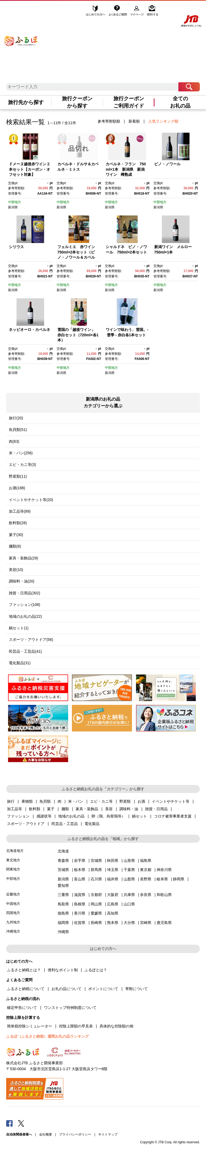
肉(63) (14, 441)
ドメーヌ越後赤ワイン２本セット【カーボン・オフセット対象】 (29, 169)
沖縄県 (63, 932)
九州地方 (13, 922)
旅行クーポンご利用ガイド (128, 102)
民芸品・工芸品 (65, 824)
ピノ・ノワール (167, 164)
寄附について (136, 989)
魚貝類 (45, 801)
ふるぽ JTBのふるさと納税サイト (21, 37)
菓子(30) (16, 535)
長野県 (145, 879)
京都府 (96, 894)
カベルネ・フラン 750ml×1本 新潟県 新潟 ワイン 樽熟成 (127, 169)
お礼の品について (67, 989)
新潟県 (13, 207)
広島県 (112, 904)
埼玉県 (112, 869)
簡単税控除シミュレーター (29, 1026)
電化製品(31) (20, 663)
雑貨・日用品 (156, 809)
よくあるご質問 (118, 10)
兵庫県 (129, 894)
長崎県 (96, 922)
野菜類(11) (18, 476)
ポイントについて (103, 989)
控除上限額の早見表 (76, 1026)
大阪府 (112, 894)
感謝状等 (44, 816)
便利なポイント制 (63, 970)
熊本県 (112, 922)
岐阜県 (162, 879)
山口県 (129, 904)
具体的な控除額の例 (116, 1026)
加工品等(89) (20, 511)
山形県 (129, 860)
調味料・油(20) (21, 581)
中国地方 (13, 904)
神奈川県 (164, 869)
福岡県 (63, 922)
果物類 (27, 801)
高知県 (112, 913)
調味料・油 (128, 809)
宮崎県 (145, 922)
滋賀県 (79, 894)
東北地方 (13, 860)
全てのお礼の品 (180, 102)
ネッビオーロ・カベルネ (29, 329)
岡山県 (96, 904)
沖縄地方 (13, 931)
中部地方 (14, 202)
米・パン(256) (21, 453)
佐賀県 (79, 922)
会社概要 (45, 1134)
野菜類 (125, 801)
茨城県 (63, 869)
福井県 (112, 879)
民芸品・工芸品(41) (25, 651)
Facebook (9, 1123)
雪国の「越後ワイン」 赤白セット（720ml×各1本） (78, 334)
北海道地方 (15, 851)
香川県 (79, 913)
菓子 (50, 809)
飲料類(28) (18, 523)
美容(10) (16, 569)
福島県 (145, 860)
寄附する (152, 10)
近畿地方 (13, 894)
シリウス (16, 247)
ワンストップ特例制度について (70, 1007)
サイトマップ (107, 1134)
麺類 (65, 809)
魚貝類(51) (18, 429)
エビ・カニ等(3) (22, 464)
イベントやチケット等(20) (31, 500)
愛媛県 (96, 913)
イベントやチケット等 (170, 801)
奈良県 (145, 894)
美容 (109, 809)
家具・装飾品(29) (23, 558)
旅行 (10, 801)
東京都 (145, 869)
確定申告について (22, 1007)
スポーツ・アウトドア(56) (31, 639)
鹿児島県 (164, 922)
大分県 (129, 922)
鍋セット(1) (18, 628)
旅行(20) (16, 418)
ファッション (18, 816)
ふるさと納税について (26, 989)
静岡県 (178, 879)
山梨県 (129, 879)
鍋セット (139, 816)
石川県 (96, 879)
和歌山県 (164, 894)
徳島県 (63, 913)
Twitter (21, 1123)
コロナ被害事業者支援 (173, 816)
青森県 (63, 860)
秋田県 (112, 860)
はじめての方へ (95, 10)
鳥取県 (63, 904)
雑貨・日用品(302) (24, 593)
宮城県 (96, 860)
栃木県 (79, 869)
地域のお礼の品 (71, 816)
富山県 (79, 879)
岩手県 (79, 860)
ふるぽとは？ (95, 970)
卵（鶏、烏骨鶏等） (108, 816)
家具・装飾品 (87, 809)
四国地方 (13, 913)
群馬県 (96, 869)
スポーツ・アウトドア (26, 824)
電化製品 (92, 824)
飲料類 (34, 809)
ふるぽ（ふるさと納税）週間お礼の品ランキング (47, 1036)
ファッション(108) (24, 604)
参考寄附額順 (109, 121)
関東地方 (13, 869)
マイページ (138, 10)
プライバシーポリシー (75, 1134)
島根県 (79, 904)
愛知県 (63, 885)
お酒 (141, 801)
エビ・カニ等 (101, 801)
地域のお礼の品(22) (25, 616)
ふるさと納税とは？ (24, 970)
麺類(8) (15, 546)
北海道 (63, 851)
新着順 (134, 121)
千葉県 (129, 869)
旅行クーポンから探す (77, 102)
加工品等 (14, 809)
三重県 (63, 894)
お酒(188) (17, 488)
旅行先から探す (26, 102)
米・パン (75, 801)
